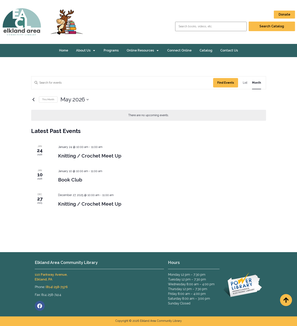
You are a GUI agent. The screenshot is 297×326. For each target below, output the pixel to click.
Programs (111, 50)
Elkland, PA (43, 279)
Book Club (70, 180)
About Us (86, 50)
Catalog (206, 50)
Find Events (225, 82)
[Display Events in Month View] (256, 82)
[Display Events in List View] (245, 82)
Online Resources (143, 50)
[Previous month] (33, 99)
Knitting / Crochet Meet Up (89, 156)
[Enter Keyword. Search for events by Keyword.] (122, 82)
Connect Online (179, 50)
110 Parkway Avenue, (51, 274)
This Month (48, 99)
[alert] (148, 115)
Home (63, 50)
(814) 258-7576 (57, 287)
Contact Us (229, 50)
